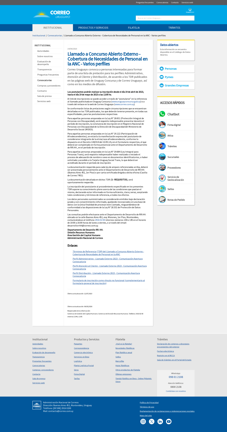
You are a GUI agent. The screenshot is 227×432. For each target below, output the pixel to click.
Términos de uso (147, 407)
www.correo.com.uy (124, 104)
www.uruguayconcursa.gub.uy (126, 101)
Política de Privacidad (149, 402)
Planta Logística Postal (84, 365)
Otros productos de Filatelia (128, 370)
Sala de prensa (38, 378)
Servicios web (38, 383)
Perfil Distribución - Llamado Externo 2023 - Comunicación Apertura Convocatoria (106, 274)
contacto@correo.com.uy (60, 411)
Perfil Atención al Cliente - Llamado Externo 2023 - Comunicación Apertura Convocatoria (110, 267)
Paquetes (78, 344)
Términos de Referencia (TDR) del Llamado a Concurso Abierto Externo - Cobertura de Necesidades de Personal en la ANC (108, 253)
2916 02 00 (100, 219)
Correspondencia (81, 348)
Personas (171, 69)
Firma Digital (79, 374)
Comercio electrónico (83, 352)
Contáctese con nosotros (176, 391)
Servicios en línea (81, 357)
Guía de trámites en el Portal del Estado (174, 360)
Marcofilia (120, 361)
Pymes (169, 77)
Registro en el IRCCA (166, 355)
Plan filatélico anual (124, 352)
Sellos (118, 357)
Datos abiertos (169, 45)
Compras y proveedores (43, 370)
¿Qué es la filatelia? (124, 344)
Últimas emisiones (123, 374)
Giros (76, 370)
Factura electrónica (165, 351)
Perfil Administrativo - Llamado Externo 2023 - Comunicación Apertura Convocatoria (108, 260)
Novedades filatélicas (125, 348)
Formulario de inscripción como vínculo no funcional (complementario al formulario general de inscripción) (109, 282)
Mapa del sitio (146, 415)
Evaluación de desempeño (43, 352)
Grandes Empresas (177, 85)
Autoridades (37, 344)
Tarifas (77, 378)
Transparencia (38, 357)
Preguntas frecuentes (42, 361)
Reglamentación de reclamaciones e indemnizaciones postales (167, 411)
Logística (78, 361)
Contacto (36, 374)
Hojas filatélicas (122, 365)
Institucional (38, 35)
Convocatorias (55, 35)
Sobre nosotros (39, 348)
